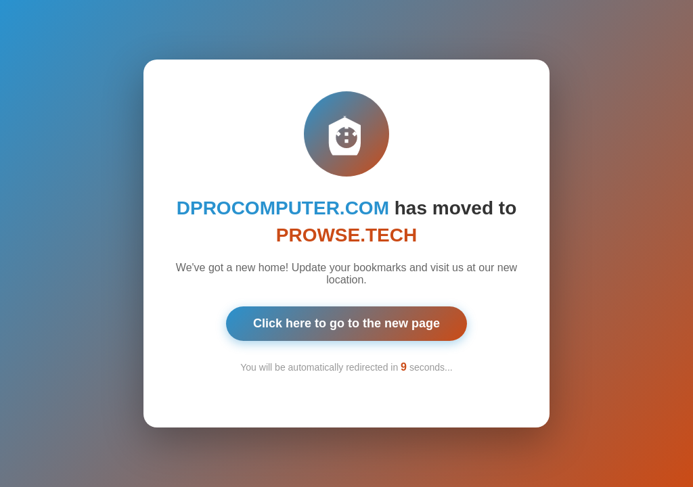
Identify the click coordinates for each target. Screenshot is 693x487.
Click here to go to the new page (346, 322)
